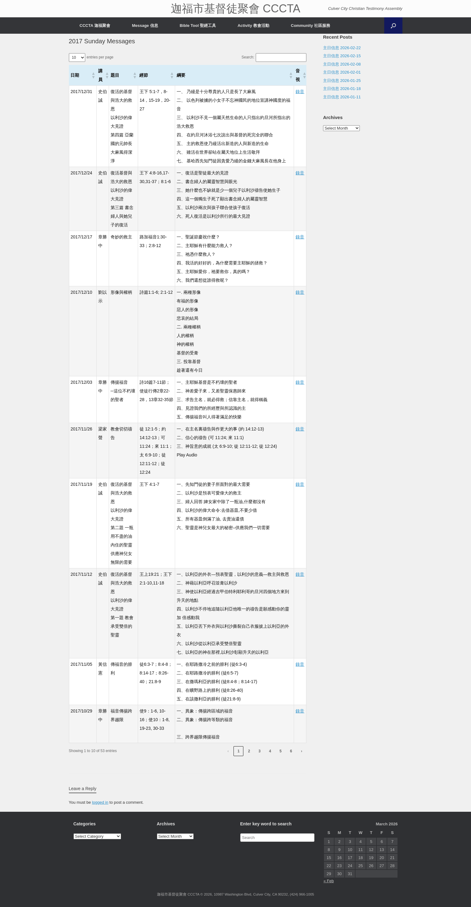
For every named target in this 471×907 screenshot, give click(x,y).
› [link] (301, 751)
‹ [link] (228, 751)
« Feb (329, 881)
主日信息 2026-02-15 (342, 55)
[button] (93, 75)
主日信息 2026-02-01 (342, 72)
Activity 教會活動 (253, 25)
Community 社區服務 (310, 25)
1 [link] (239, 751)
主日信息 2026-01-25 (342, 80)
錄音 (300, 91)
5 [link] (281, 751)
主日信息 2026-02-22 (342, 47)
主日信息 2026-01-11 (342, 97)
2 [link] (249, 751)
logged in (100, 802)
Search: (248, 57)
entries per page (100, 57)
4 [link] (270, 751)
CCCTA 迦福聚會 (95, 25)
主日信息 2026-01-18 (342, 88)
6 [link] (291, 751)
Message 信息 (145, 25)
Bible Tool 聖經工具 (198, 25)
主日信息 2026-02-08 (342, 64)
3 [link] (260, 751)
